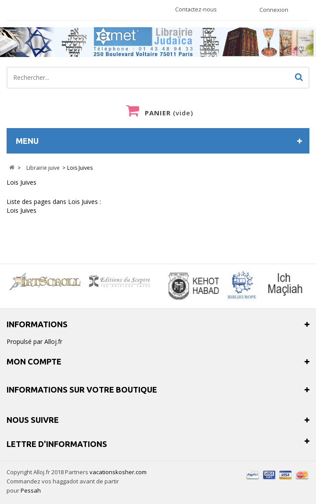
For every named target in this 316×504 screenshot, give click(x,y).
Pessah (31, 490)
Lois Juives (21, 182)
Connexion (273, 10)
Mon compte (34, 361)
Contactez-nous (196, 9)
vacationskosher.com (118, 472)
